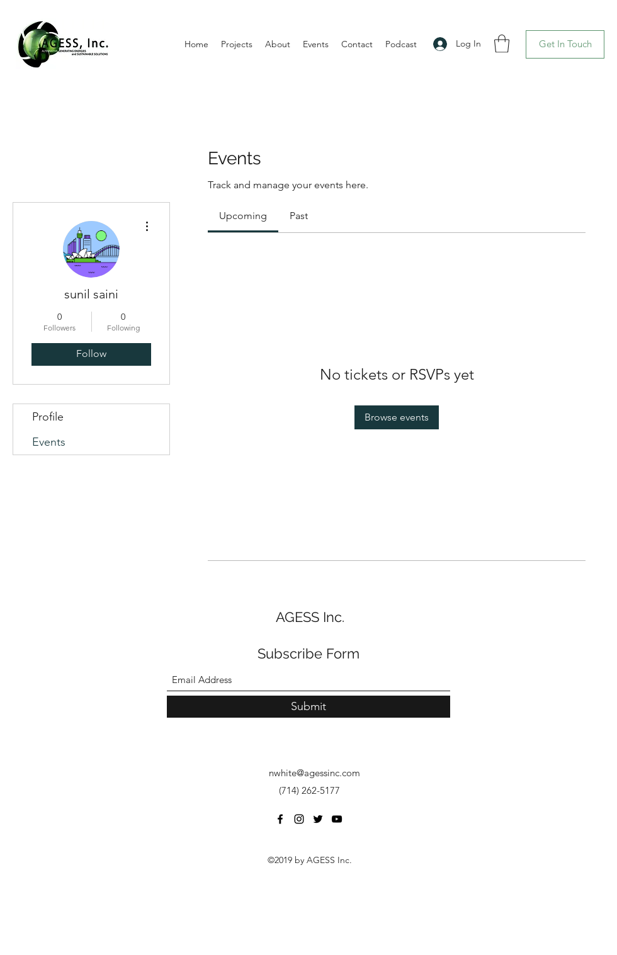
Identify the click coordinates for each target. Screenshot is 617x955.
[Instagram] (299, 819)
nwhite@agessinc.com (314, 773)
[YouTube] (337, 819)
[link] (243, 216)
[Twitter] (318, 819)
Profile (48, 417)
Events (48, 442)
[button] (501, 44)
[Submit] (308, 707)
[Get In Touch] (565, 44)
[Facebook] (280, 819)
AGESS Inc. (310, 617)
